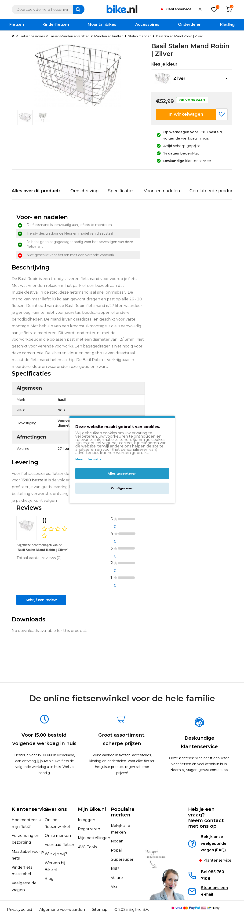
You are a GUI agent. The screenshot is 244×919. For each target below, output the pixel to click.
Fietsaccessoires (32, 36)
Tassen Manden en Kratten (69, 36)
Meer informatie (88, 459)
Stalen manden (139, 36)
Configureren (122, 488)
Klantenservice (30, 809)
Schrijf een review (38, 632)
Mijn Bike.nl (92, 809)
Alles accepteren (122, 473)
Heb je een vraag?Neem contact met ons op (206, 817)
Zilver (179, 78)
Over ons (56, 809)
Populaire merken (123, 812)
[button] (191, 78)
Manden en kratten (108, 36)
